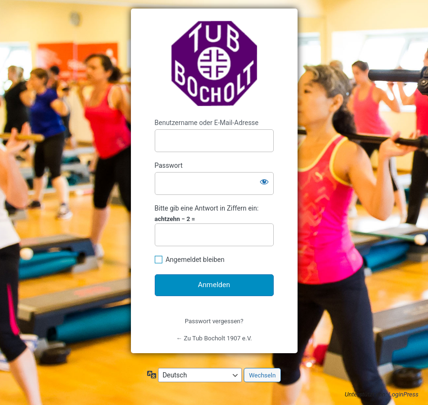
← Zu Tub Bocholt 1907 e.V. (214, 338)
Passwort (169, 165)
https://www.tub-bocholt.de (214, 63)
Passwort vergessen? (214, 321)
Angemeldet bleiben (195, 259)
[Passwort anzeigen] (264, 181)
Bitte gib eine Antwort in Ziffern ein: (207, 208)
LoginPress (403, 394)
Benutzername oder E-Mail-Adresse (207, 122)
